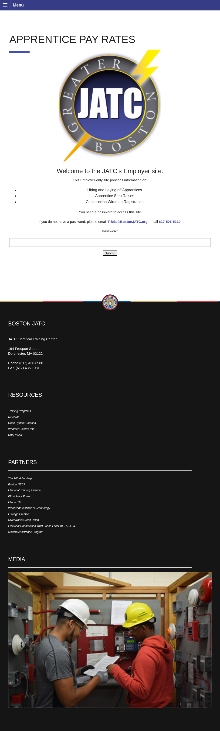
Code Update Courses (22, 423)
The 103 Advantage (20, 478)
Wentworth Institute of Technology (29, 508)
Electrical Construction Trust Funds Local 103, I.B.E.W (41, 526)
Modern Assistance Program (25, 532)
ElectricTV (14, 502)
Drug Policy (15, 434)
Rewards (13, 417)
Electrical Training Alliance (24, 490)
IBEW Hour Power (19, 496)
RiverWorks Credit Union (23, 520)
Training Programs (19, 411)
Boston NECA (16, 484)
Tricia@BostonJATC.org (128, 222)
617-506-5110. (170, 222)
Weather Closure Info (21, 429)
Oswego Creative (19, 514)
